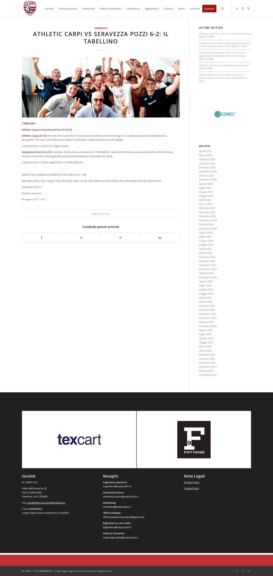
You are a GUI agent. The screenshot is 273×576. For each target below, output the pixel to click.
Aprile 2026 (205, 151)
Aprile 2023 (205, 297)
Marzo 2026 (205, 155)
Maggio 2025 (206, 196)
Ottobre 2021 (206, 371)
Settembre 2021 (208, 375)
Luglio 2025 (205, 187)
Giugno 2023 (206, 289)
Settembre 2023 (208, 277)
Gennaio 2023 (207, 309)
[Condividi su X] (81, 238)
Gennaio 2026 (207, 163)
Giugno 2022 (206, 338)
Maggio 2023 (206, 293)
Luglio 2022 (205, 334)
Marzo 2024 (205, 253)
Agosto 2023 (206, 281)
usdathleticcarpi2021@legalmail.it (46, 502)
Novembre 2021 (208, 366)
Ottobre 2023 (206, 273)
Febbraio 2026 (207, 159)
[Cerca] (222, 8)
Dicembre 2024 (207, 216)
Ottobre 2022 (206, 322)
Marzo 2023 (205, 301)
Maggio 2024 (206, 244)
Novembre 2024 (208, 220)
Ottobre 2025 (206, 175)
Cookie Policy (191, 488)
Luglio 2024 (205, 236)
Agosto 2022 (206, 330)
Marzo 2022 (205, 350)
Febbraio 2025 (207, 208)
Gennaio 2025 (207, 212)
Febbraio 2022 (207, 354)
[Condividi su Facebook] (41, 238)
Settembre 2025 (208, 179)
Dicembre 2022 (207, 314)
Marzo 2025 (205, 204)
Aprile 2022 (205, 346)
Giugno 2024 (206, 240)
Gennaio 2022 (207, 358)
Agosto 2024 (206, 232)
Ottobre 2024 (206, 224)
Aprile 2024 (205, 249)
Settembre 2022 (208, 326)
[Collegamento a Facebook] (237, 8)
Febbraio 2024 (207, 257)
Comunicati (101, 28)
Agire (65, 571)
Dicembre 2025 (207, 167)
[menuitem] (49, 8)
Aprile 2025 (205, 200)
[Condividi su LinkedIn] (160, 238)
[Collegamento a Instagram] (243, 8)
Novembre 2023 (208, 269)
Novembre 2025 (208, 171)
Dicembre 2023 (207, 265)
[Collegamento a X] (248, 8)
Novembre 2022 (208, 318)
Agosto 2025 (206, 183)
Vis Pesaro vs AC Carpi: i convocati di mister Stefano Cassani (225, 33)
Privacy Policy (191, 482)
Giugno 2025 (206, 192)
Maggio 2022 (206, 342)
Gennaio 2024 (207, 261)
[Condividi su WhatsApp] (120, 238)
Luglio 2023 (205, 285)
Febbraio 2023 (207, 305)
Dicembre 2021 (207, 362)
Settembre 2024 (208, 228)
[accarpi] (30, 8)
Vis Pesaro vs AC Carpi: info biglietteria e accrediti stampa (224, 65)
